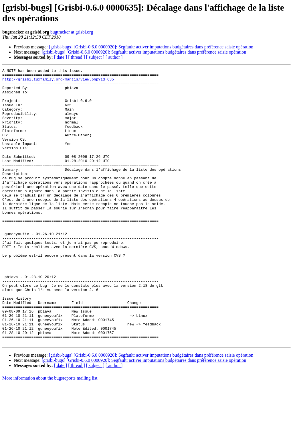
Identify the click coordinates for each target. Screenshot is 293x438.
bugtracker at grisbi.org (71, 32)
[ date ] (60, 57)
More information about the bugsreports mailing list (49, 433)
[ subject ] (95, 57)
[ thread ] (76, 57)
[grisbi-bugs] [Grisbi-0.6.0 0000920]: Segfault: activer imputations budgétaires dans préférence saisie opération (151, 46)
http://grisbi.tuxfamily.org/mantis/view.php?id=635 (58, 81)
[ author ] (114, 57)
